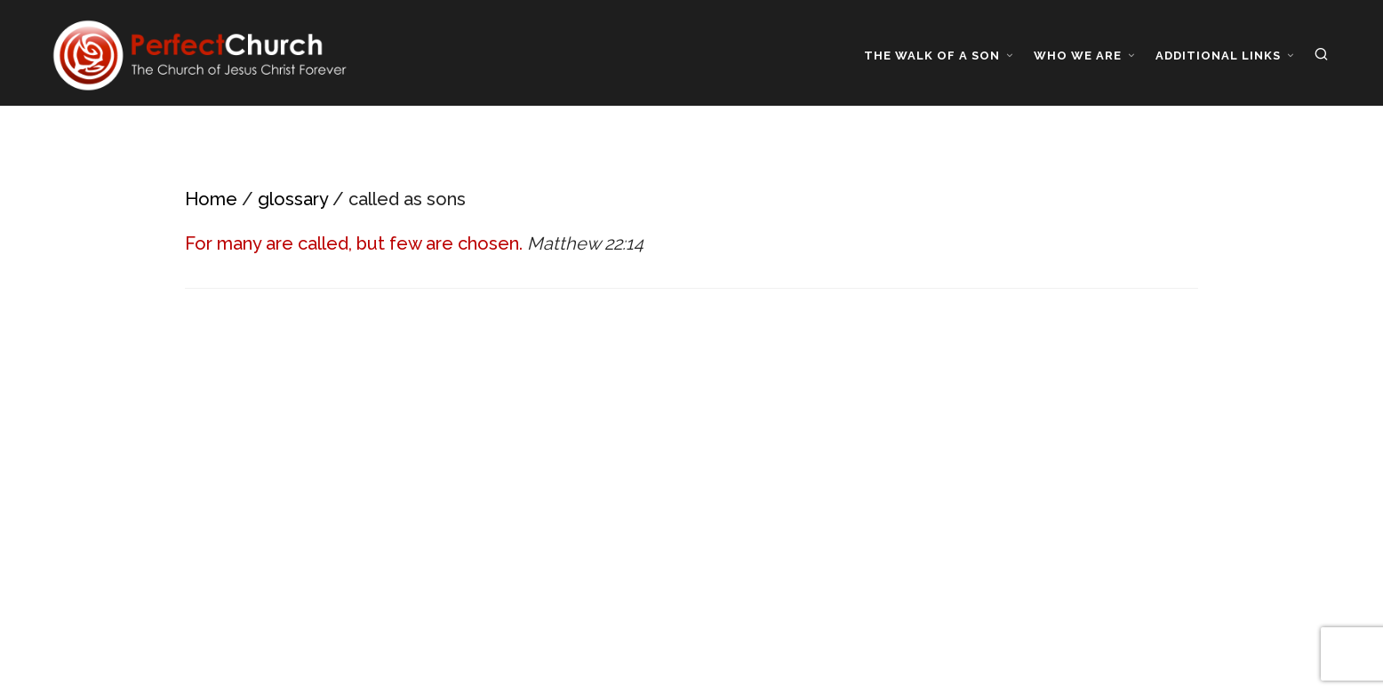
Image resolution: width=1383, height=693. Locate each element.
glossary (293, 199)
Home (211, 199)
